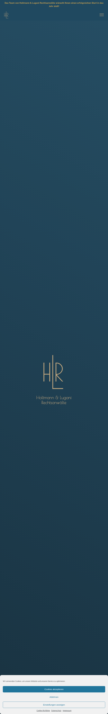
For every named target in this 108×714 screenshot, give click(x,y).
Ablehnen (54, 697)
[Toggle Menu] (101, 15)
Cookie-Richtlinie (43, 711)
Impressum (67, 711)
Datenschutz (56, 711)
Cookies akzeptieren (54, 689)
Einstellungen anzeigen (54, 705)
